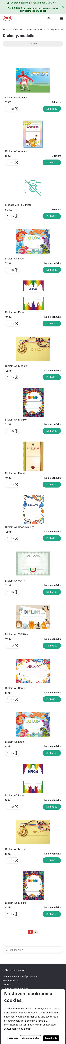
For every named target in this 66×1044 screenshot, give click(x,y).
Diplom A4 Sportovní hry (19, 527)
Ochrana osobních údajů (16, 988)
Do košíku (51, 108)
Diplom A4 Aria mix (16, 97)
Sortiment (17, 29)
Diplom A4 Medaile (16, 365)
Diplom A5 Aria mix (16, 151)
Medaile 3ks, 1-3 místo (18, 204)
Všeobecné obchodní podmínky (20, 976)
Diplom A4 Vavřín (15, 580)
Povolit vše (51, 1038)
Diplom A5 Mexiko (16, 902)
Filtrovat (33, 43)
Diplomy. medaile (55, 29)
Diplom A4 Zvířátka (16, 634)
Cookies (7, 984)
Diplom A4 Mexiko (16, 419)
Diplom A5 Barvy (15, 688)
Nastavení (12, 1038)
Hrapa (5, 29)
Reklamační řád (11, 980)
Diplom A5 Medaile (16, 849)
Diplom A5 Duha (14, 795)
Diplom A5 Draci (14, 741)
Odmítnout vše (30, 1038)
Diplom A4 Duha (14, 312)
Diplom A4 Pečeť (15, 473)
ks (10, 108)
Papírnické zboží (34, 29)
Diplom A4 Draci (14, 258)
